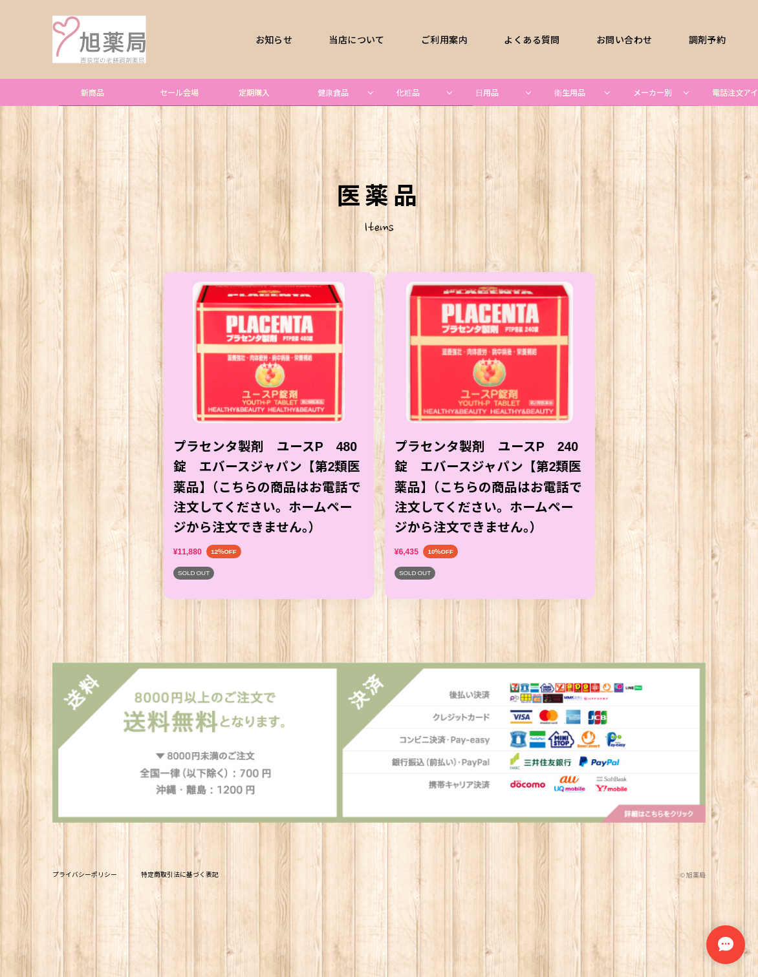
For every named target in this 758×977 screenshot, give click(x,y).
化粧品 (408, 92)
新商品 (92, 92)
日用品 (487, 92)
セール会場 (179, 92)
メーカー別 (652, 92)
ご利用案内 (444, 39)
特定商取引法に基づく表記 (180, 875)
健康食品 (333, 92)
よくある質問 (532, 39)
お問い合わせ (624, 39)
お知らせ (274, 39)
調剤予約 (707, 39)
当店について (357, 39)
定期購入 (254, 92)
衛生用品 (569, 92)
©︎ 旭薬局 (693, 874)
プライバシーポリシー (84, 875)
